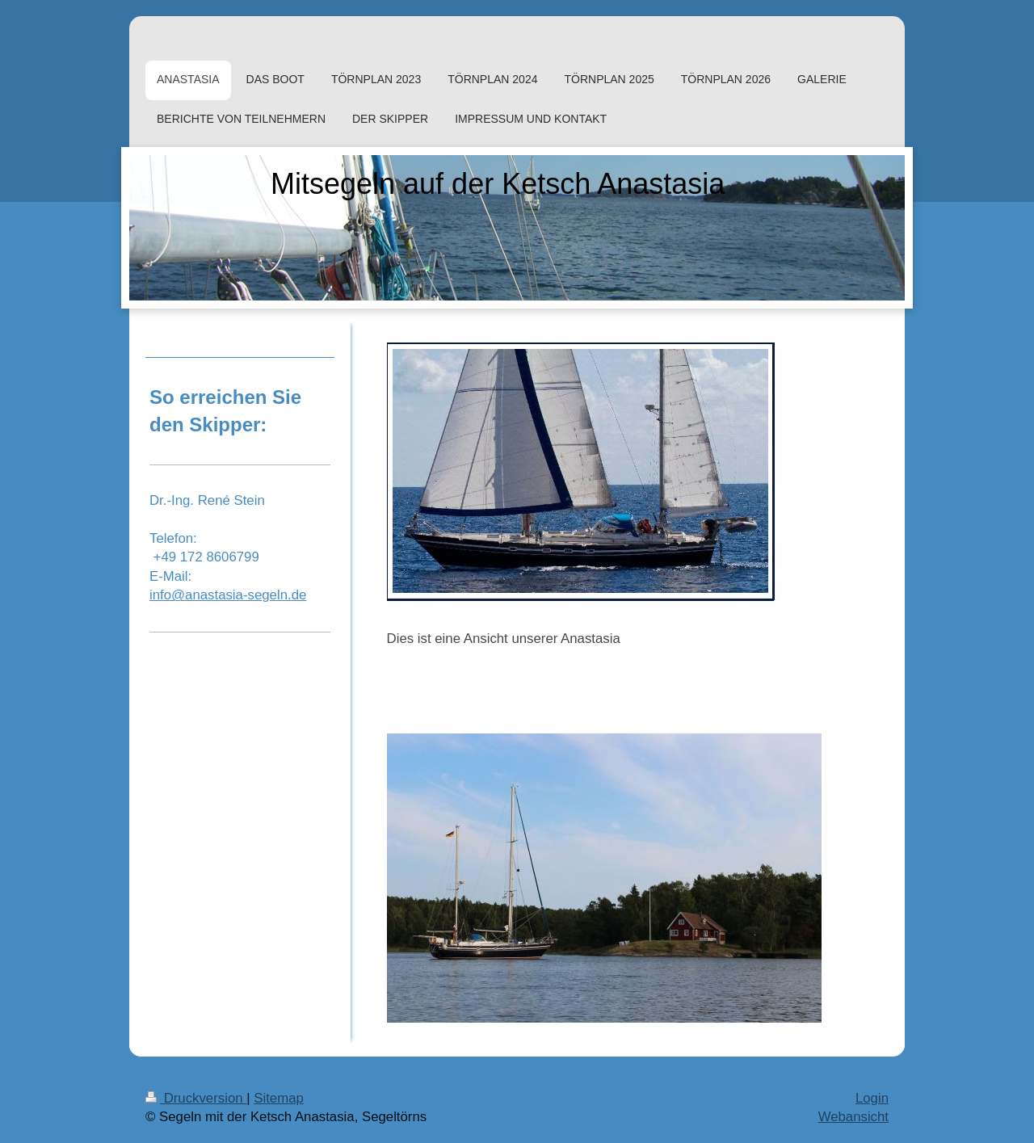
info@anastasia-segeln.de (227, 595)
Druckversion (195, 1098)
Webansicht (853, 1116)
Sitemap (279, 1098)
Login (872, 1098)
